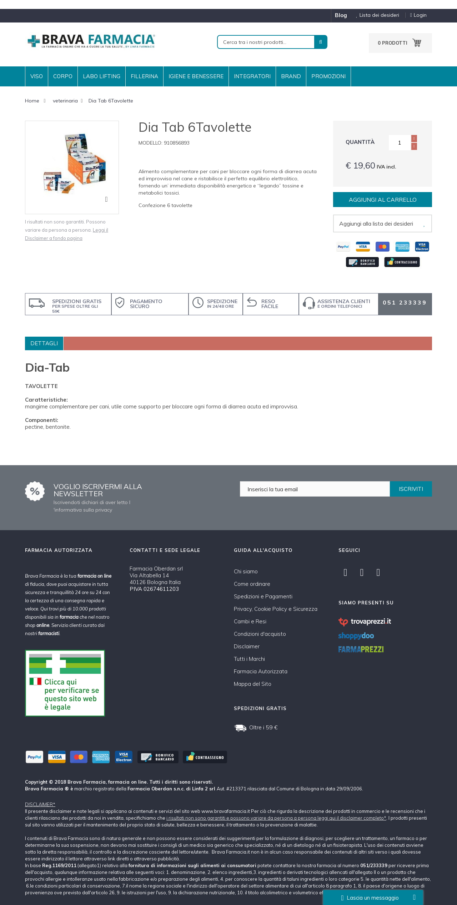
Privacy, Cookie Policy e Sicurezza (275, 608)
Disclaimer (247, 646)
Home (32, 100)
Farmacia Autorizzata (260, 671)
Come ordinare (252, 583)
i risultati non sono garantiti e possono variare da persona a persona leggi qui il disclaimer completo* (276, 818)
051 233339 (405, 302)
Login (418, 15)
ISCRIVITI (411, 489)
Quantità (360, 142)
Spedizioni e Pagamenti (263, 596)
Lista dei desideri (375, 15)
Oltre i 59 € (263, 727)
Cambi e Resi (250, 621)
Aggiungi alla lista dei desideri (376, 223)
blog (341, 15)
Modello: (150, 143)
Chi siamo (246, 571)
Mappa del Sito (252, 683)
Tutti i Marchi (249, 658)
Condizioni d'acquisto (260, 633)
